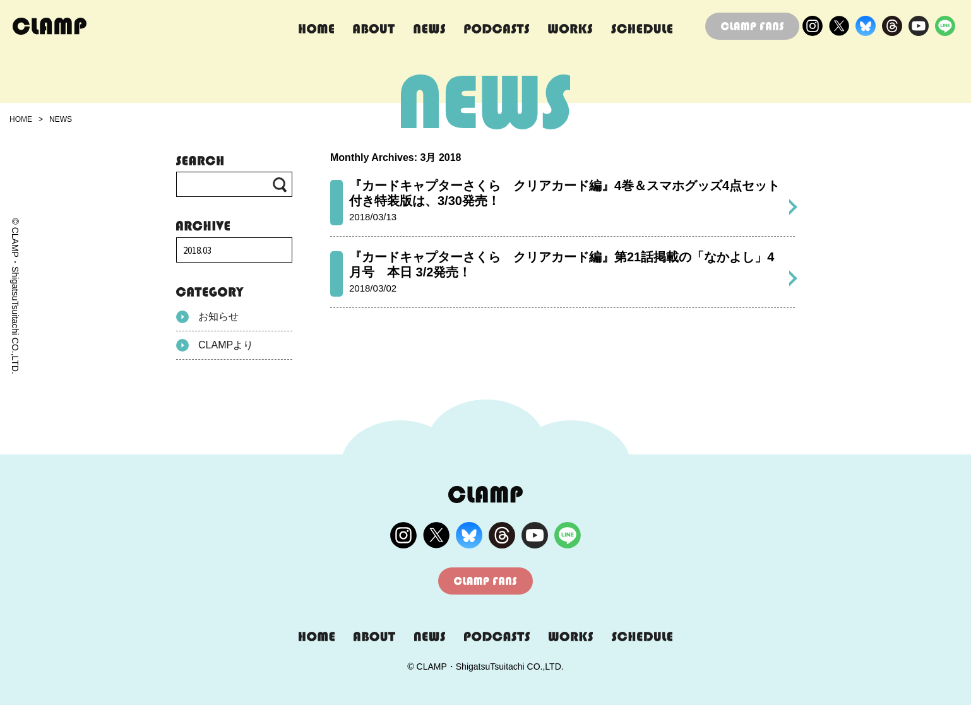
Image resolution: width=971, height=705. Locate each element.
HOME (20, 119)
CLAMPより (214, 345)
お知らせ (207, 317)
